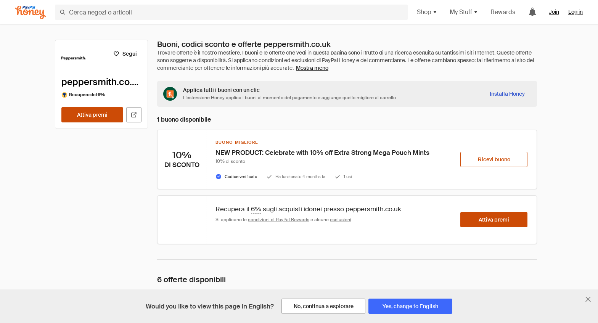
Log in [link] (575, 11)
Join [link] (554, 11)
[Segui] (124, 53)
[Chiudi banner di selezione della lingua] (588, 299)
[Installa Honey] (507, 94)
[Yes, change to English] (410, 306)
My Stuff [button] (464, 12)
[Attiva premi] (92, 114)
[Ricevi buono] (493, 159)
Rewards (502, 12)
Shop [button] (427, 12)
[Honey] (30, 12)
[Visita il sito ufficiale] (133, 114)
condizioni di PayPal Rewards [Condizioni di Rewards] (278, 220)
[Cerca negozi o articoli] (231, 12)
